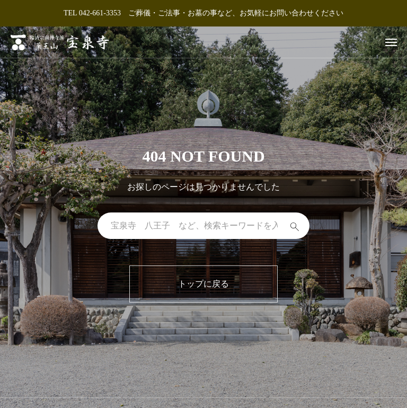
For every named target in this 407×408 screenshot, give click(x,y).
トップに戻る (203, 283)
